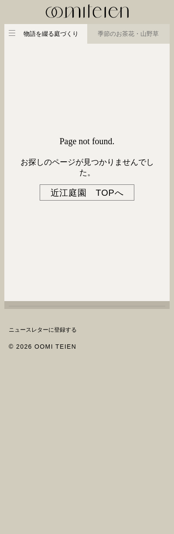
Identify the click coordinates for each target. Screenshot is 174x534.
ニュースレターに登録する (43, 329)
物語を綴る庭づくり (51, 33)
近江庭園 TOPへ (87, 193)
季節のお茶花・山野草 (128, 33)
